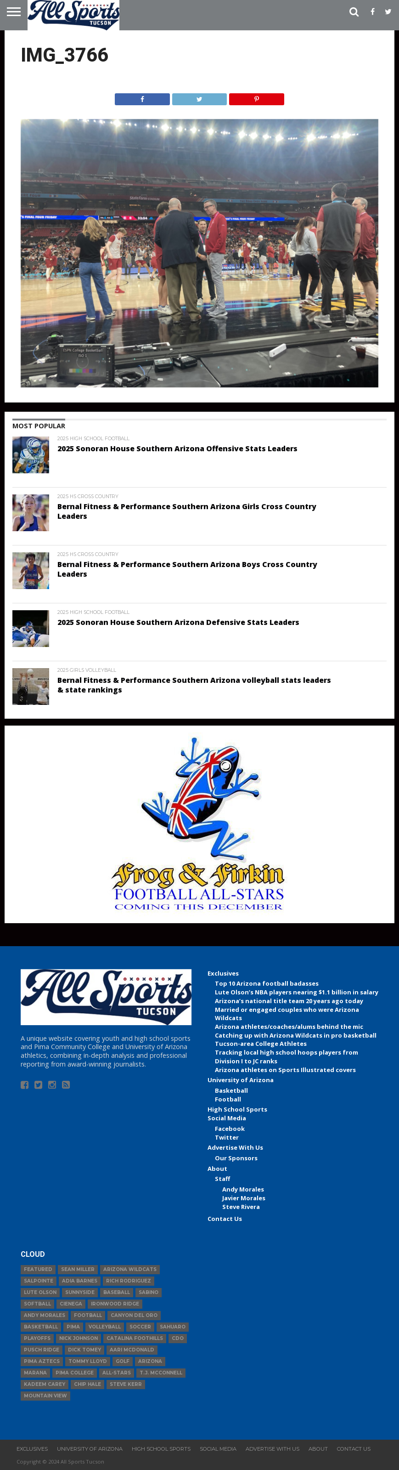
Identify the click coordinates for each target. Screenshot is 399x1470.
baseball (116, 1292)
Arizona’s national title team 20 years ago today (289, 1001)
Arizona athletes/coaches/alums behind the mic (289, 1026)
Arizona (150, 1361)
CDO (178, 1338)
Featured (38, 1269)
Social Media (227, 1118)
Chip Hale (87, 1384)
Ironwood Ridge (115, 1304)
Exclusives (223, 973)
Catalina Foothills (135, 1338)
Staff (222, 1179)
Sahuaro (172, 1327)
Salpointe (38, 1281)
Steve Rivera (241, 1207)
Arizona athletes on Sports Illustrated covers (285, 1070)
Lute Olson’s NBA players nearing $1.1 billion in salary (296, 992)
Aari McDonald (132, 1350)
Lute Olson (40, 1292)
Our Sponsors (236, 1158)
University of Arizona (241, 1080)
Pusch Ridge (41, 1350)
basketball (41, 1327)
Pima (73, 1327)
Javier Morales (243, 1198)
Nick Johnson (78, 1338)
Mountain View (45, 1396)
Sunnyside (80, 1292)
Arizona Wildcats (130, 1269)
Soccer (140, 1327)
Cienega (71, 1304)
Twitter (227, 1137)
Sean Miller (78, 1269)
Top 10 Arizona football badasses (267, 983)
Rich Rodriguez (128, 1281)
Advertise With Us (235, 1147)
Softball (37, 1304)
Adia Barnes (79, 1281)
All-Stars (116, 1373)
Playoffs (37, 1338)
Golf (122, 1361)
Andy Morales (243, 1189)
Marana (35, 1373)
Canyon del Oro (134, 1315)
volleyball (105, 1327)
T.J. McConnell (161, 1373)
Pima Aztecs (42, 1361)
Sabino (148, 1292)
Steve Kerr (126, 1384)
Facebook (230, 1128)
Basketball (231, 1090)
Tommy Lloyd (87, 1361)
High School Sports (237, 1109)
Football (228, 1099)
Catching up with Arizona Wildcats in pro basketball (296, 1035)
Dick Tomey (84, 1350)
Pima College (75, 1373)
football (88, 1315)
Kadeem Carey (44, 1384)
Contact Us (225, 1219)
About (217, 1168)
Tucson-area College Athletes (261, 1043)
